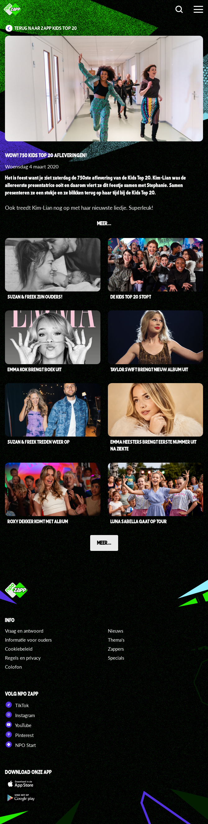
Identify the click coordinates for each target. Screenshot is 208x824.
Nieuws (115, 631)
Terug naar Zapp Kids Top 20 (45, 28)
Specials (116, 658)
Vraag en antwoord (24, 631)
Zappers (116, 649)
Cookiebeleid (18, 649)
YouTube (18, 724)
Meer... (104, 542)
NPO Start (20, 744)
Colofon (13, 667)
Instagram (20, 714)
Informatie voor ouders (28, 640)
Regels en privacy (23, 658)
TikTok (17, 704)
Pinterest (19, 734)
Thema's (116, 640)
